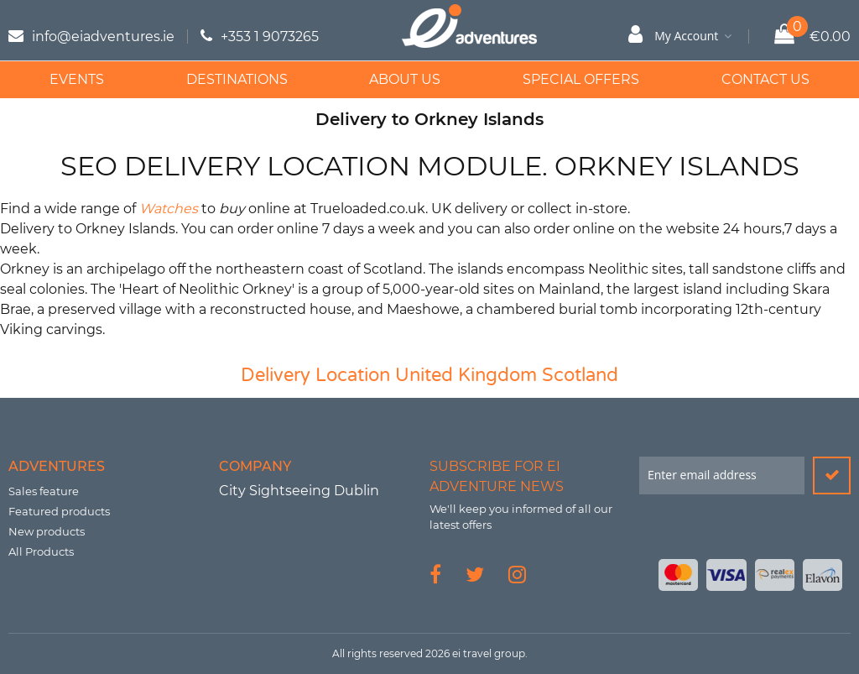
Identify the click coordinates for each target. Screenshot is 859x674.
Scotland (580, 375)
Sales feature (43, 491)
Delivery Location (315, 375)
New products (46, 531)
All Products (41, 551)
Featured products (59, 511)
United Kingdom (466, 375)
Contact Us (765, 79)
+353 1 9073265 (270, 36)
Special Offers (581, 79)
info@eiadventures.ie (103, 36)
